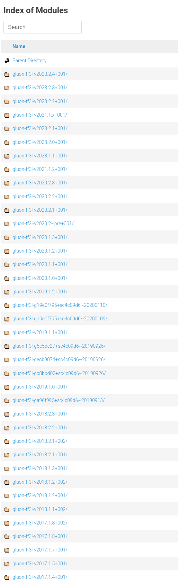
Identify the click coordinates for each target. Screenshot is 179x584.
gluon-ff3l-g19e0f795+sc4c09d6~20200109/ (59, 318)
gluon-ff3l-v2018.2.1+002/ (40, 441)
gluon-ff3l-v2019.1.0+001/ (40, 387)
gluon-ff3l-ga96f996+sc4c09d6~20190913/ (58, 400)
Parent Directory (29, 60)
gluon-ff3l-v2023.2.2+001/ (40, 101)
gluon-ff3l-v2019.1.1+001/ (40, 332)
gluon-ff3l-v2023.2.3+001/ (40, 87)
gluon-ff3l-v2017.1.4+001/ (40, 577)
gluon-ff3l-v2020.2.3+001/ (40, 182)
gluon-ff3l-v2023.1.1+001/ (40, 155)
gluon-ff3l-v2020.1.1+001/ (40, 264)
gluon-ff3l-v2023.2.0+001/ (40, 142)
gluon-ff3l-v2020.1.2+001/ (40, 251)
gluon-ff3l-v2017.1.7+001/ (40, 550)
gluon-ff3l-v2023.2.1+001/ (40, 128)
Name (18, 46)
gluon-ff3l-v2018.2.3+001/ (40, 414)
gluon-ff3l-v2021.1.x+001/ (39, 115)
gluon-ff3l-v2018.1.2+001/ (40, 495)
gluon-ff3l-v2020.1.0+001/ (40, 278)
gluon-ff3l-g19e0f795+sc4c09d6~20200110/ (59, 305)
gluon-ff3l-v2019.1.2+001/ (40, 291)
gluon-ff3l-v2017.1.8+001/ (40, 536)
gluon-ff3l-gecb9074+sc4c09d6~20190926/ (59, 359)
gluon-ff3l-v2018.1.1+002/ (40, 509)
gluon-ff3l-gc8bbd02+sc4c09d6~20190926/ (59, 373)
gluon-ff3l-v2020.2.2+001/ (40, 196)
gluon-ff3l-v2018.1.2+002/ (40, 482)
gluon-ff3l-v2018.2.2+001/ (40, 427)
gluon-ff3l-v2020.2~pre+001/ (43, 223)
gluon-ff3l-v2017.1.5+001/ (40, 563)
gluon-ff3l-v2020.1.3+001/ (40, 237)
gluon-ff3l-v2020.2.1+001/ (40, 210)
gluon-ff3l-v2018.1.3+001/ (40, 468)
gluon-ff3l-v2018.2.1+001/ (40, 454)
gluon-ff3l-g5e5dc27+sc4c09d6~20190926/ (59, 346)
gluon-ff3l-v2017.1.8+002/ (40, 523)
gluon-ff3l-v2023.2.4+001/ (40, 74)
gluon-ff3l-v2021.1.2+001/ (40, 169)
